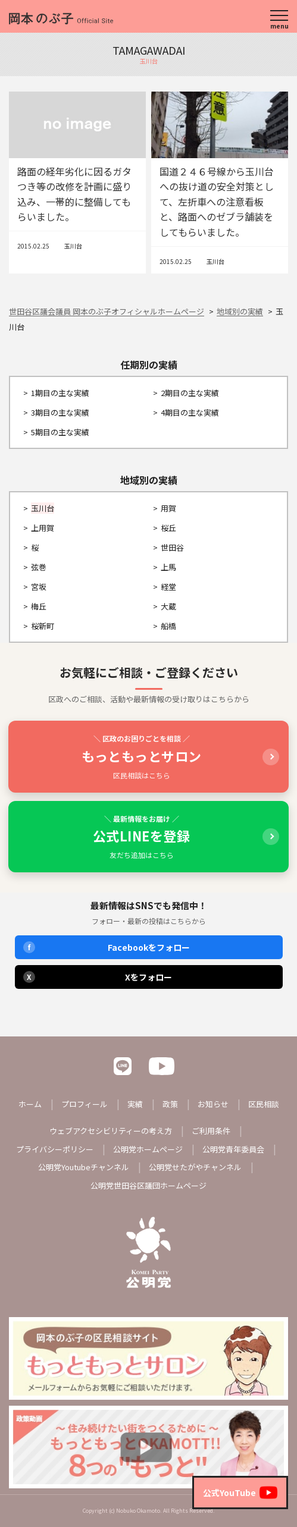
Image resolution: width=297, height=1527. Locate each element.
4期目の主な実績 (190, 412)
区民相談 (263, 1104)
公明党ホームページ (148, 1149)
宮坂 (38, 586)
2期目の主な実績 (190, 392)
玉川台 (73, 245)
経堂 (168, 586)
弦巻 (38, 567)
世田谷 (172, 547)
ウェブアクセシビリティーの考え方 (110, 1130)
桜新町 (42, 625)
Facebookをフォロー (106, 947)
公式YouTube (240, 1492)
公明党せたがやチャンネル (195, 1167)
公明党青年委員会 (233, 1149)
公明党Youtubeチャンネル (83, 1167)
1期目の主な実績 (60, 392)
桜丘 (168, 527)
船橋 (168, 625)
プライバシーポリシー (54, 1149)
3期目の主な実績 (60, 412)
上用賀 (42, 527)
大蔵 (168, 606)
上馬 (168, 567)
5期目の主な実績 (60, 432)
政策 (170, 1104)
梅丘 (38, 606)
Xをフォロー (98, 977)
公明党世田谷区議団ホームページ (148, 1185)
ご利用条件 (211, 1130)
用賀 (168, 508)
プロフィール (84, 1104)
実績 (135, 1104)
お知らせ (213, 1104)
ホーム (30, 1104)
